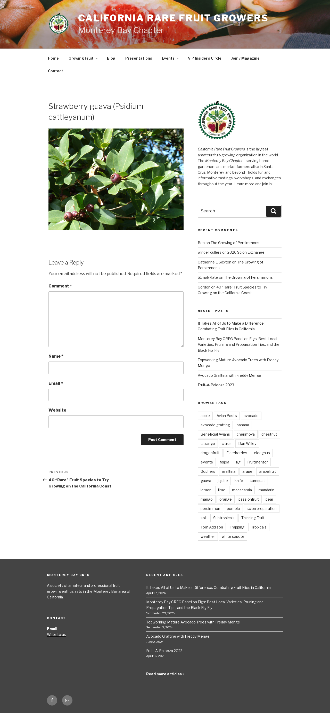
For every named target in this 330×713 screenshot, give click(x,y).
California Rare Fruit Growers (173, 18)
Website (57, 410)
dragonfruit (210, 453)
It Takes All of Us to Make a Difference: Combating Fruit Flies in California (208, 587)
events (207, 462)
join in (267, 184)
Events (170, 58)
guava (206, 480)
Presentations (138, 58)
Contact (55, 71)
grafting (229, 471)
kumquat (257, 480)
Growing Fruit (83, 58)
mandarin (266, 490)
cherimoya (246, 434)
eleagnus (262, 453)
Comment (60, 286)
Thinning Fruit (252, 518)
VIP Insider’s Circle (204, 58)
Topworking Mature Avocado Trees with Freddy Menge (193, 622)
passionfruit (248, 499)
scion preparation (262, 508)
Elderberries (236, 453)
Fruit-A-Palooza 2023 (216, 385)
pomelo (233, 508)
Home (53, 58)
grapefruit (267, 471)
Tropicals (259, 527)
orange (225, 499)
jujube (223, 480)
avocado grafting (215, 425)
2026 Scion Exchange (246, 252)
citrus (227, 443)
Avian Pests (227, 415)
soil (204, 518)
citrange (208, 443)
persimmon (210, 508)
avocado (251, 415)
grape (247, 471)
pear (269, 499)
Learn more (244, 184)
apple (205, 415)
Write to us (56, 634)
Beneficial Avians (215, 434)
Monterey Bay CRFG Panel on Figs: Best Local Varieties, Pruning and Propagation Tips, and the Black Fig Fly (238, 345)
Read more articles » (165, 674)
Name (55, 356)
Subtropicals (224, 518)
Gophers (208, 471)
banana (243, 425)
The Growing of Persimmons (235, 243)
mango (207, 499)
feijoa (224, 462)
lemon (206, 490)
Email (55, 383)
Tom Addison (212, 527)
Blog (111, 58)
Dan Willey (247, 443)
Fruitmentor (257, 462)
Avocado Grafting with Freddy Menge (229, 375)
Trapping (237, 527)
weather (208, 536)
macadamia (242, 490)
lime (221, 490)
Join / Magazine (245, 58)
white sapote (233, 536)
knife (239, 480)
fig (238, 462)
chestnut (269, 434)
